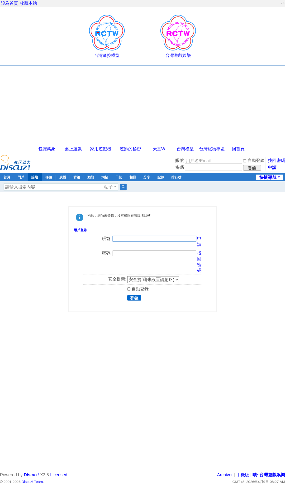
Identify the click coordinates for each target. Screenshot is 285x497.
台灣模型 (185, 148)
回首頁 (238, 148)
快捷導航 (267, 177)
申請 (272, 167)
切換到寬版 (283, 3)
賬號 (179, 160)
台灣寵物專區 (212, 148)
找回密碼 (276, 160)
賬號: (107, 238)
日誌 (118, 177)
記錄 (160, 177)
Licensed (58, 474)
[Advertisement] (142, 105)
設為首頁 (9, 3)
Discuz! (31, 474)
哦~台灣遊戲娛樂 (268, 474)
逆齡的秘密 (130, 148)
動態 (90, 177)
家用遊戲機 (100, 148)
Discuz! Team (32, 482)
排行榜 (176, 177)
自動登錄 (254, 160)
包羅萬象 (46, 148)
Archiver (225, 474)
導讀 (48, 177)
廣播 (62, 177)
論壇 (34, 177)
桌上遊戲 (73, 148)
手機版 (242, 474)
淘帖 (104, 177)
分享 (146, 177)
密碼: (107, 253)
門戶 (21, 177)
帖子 (108, 187)
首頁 (7, 177)
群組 (76, 177)
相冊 (132, 177)
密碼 (179, 167)
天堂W (159, 148)
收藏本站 (28, 3)
